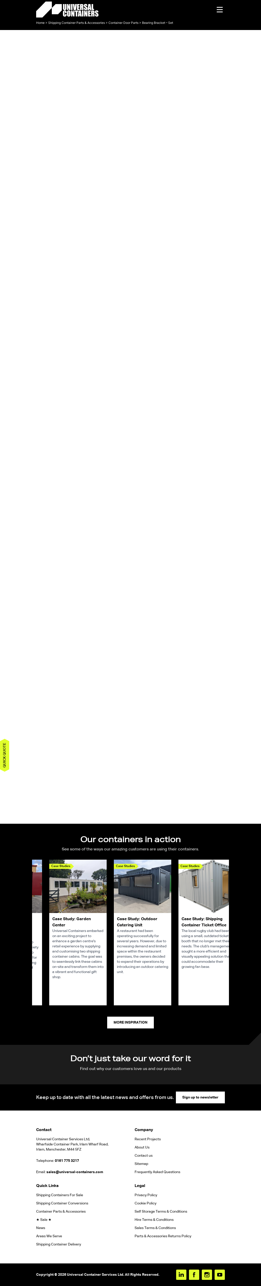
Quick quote (4, 755)
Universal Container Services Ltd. (95, 1275)
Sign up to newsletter (200, 1097)
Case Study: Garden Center (71, 922)
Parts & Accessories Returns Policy (163, 1236)
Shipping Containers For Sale (59, 1195)
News (40, 1228)
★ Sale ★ (44, 1220)
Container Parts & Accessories (61, 1211)
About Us (142, 1147)
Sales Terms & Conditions (155, 1228)
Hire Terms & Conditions (154, 1220)
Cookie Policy (145, 1203)
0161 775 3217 (67, 1161)
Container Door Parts (123, 23)
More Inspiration (130, 1022)
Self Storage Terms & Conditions (161, 1211)
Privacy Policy (146, 1195)
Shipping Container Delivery (58, 1244)
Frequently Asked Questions (157, 1172)
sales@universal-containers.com (74, 1172)
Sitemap (141, 1164)
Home (40, 23)
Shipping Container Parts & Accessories (76, 23)
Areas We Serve (49, 1236)
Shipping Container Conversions (62, 1203)
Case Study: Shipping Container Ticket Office (204, 922)
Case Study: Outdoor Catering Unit (137, 922)
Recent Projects (148, 1139)
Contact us (144, 1155)
